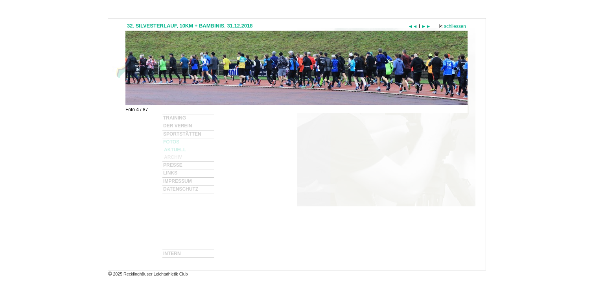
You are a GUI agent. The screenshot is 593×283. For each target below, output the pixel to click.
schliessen (455, 26)
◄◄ (413, 26)
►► (426, 26)
